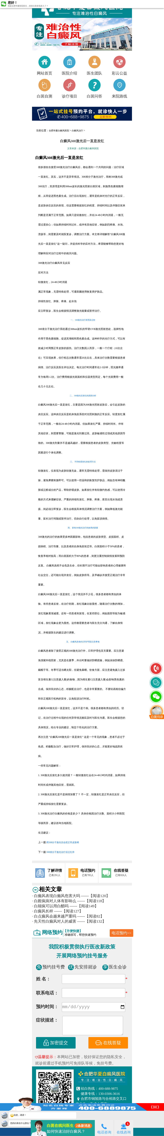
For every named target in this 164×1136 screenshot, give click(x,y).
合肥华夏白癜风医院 (59, 130)
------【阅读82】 (90, 916)
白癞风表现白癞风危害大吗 (56, 896)
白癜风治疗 (77, 130)
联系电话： (47, 992)
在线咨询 (124, 1128)
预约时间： (47, 1007)
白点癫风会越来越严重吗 (54, 916)
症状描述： (47, 1020)
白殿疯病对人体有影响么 (54, 901)
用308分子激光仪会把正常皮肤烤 (62, 842)
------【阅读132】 (91, 921)
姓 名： (43, 978)
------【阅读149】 (84, 906)
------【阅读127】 (68, 911)
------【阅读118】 (91, 901)
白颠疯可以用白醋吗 (50, 906)
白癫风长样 (42, 911)
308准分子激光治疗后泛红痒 (60, 852)
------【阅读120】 (95, 896)
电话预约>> (121, 933)
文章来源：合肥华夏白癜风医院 (83, 148)
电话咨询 (104, 1128)
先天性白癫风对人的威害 (54, 921)
